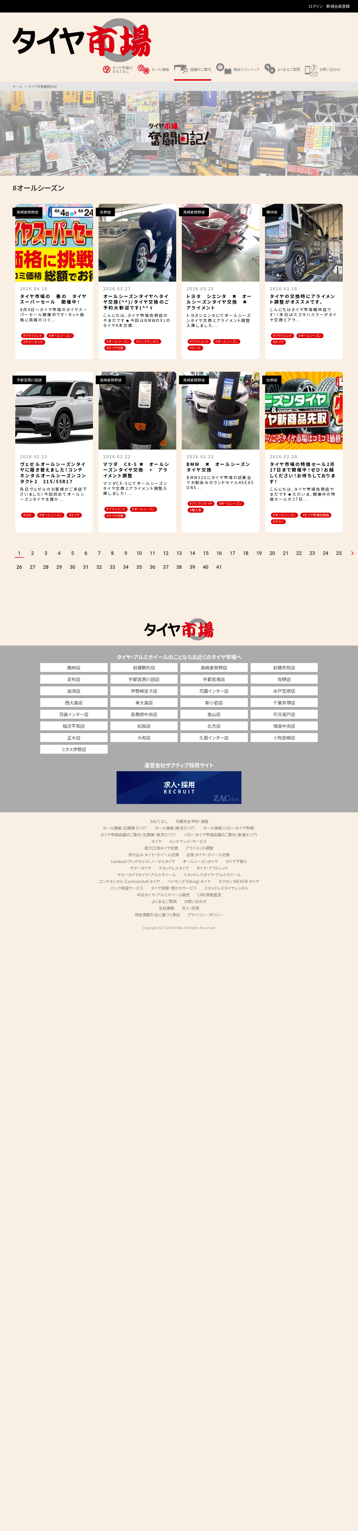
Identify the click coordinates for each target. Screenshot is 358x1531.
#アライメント (36, 336)
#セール (236, 348)
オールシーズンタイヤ (200, 871)
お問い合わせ (195, 911)
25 (339, 563)
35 (139, 577)
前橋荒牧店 (284, 677)
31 (86, 577)
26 (19, 577)
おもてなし (159, 831)
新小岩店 (214, 712)
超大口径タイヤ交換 (161, 857)
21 (285, 563)
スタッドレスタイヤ (174, 877)
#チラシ (323, 530)
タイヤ (157, 851)
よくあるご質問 (164, 911)
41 (219, 577)
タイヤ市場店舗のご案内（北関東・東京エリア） (138, 844)
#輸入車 (237, 518)
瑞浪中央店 (284, 735)
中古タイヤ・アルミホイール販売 (163, 904)
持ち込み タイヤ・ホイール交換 (153, 864)
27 (32, 577)
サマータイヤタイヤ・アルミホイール (146, 884)
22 (299, 563)
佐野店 (284, 689)
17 (232, 563)
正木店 (73, 747)
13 (179, 563)
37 (165, 577)
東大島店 (144, 712)
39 (192, 577)
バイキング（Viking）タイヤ (189, 891)
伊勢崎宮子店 (144, 700)
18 (245, 563)
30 (72, 577)
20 (272, 563)
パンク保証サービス (126, 897)
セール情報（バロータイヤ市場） (229, 837)
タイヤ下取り (236, 871)
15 (205, 563)
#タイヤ (319, 343)
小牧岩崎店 (284, 747)
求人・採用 (190, 917)
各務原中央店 (144, 724)
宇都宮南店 (214, 689)
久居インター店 (214, 747)
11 (152, 563)
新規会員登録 (338, 6)
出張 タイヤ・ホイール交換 (208, 864)
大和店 (144, 747)
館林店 (73, 677)
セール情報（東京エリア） (175, 837)
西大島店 (74, 712)
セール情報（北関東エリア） (125, 837)
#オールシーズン (39, 343)
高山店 (214, 724)
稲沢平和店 (74, 735)
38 (179, 577)
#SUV (30, 523)
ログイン (316, 6)
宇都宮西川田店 (144, 689)
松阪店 (144, 735)
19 (259, 563)
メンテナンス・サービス (188, 851)
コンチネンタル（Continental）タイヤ (129, 891)
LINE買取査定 (209, 904)
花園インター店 (214, 700)
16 (219, 563)
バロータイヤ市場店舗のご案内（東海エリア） (221, 844)
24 (325, 563)
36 (152, 577)
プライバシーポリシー (205, 924)
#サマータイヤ (37, 350)
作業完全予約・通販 (191, 831)
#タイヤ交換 (118, 355)
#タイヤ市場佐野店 (290, 530)
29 (59, 577)
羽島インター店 (74, 724)
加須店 (73, 700)
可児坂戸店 (284, 724)
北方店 (214, 735)
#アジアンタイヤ (205, 511)
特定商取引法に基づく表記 (157, 924)
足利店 (73, 689)
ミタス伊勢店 (74, 759)
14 (192, 563)
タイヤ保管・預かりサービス (174, 897)
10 (139, 563)
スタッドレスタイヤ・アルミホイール (212, 884)
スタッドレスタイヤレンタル (226, 897)
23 (312, 563)
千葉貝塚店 (284, 712)
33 (112, 577)
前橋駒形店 (144, 677)
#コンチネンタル (122, 348)
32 (99, 577)
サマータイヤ (140, 877)
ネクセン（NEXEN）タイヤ (238, 891)
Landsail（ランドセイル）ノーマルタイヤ (143, 871)
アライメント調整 (199, 857)
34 (125, 577)
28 (46, 577)
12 (165, 563)
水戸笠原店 (284, 700)
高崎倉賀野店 (214, 677)
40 (205, 577)
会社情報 (166, 917)
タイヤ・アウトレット (212, 877)
